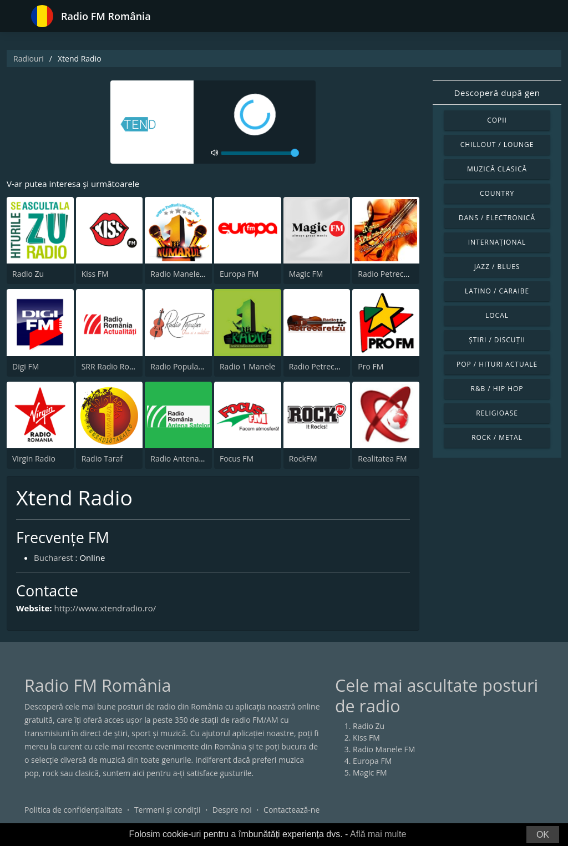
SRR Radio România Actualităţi (136, 366)
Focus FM (236, 458)
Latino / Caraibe (497, 291)
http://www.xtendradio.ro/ (105, 608)
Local (497, 315)
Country (497, 193)
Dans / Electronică (497, 217)
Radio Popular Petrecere (194, 366)
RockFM (303, 458)
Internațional (497, 242)
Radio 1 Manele (247, 366)
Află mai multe (378, 834)
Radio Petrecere (386, 274)
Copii (497, 120)
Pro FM (370, 366)
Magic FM (306, 274)
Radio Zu (28, 274)
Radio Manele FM (181, 274)
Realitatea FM (382, 458)
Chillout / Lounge (497, 144)
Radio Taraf (102, 458)
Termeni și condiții (167, 809)
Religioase (497, 413)
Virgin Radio (33, 458)
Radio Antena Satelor (188, 458)
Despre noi (232, 809)
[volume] (260, 153)
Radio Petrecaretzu (323, 366)
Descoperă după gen (497, 92)
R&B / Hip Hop (497, 388)
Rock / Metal (497, 437)
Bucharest (53, 557)
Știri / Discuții (497, 340)
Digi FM (25, 366)
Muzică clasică (497, 169)
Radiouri (28, 58)
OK (542, 834)
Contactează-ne (291, 809)
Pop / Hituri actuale (497, 364)
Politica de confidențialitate (73, 809)
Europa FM (239, 274)
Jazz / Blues (497, 266)
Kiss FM (95, 274)
